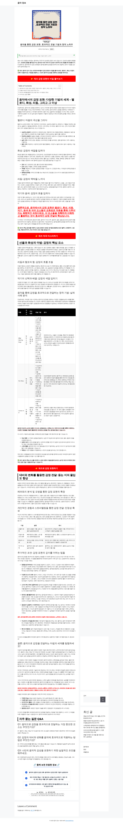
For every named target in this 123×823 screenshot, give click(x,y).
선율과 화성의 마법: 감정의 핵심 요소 (29, 90)
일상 (84, 749)
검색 (84, 695)
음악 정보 (22, 2)
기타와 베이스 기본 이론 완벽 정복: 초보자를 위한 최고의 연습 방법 (47, 795)
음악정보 (41, 792)
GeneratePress (69, 820)
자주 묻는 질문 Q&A (25, 94)
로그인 (33, 810)
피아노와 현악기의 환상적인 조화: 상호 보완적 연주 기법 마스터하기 (47, 793)
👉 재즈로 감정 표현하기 (46, 468)
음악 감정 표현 (51, 792)
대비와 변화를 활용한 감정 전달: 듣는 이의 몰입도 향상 (34, 92)
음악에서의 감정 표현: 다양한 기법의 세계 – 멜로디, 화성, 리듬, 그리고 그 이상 (40, 88)
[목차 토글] (59, 86)
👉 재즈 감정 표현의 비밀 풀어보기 (46, 78)
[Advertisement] (94, 663)
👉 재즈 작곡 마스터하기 (46, 236)
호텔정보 (86, 752)
